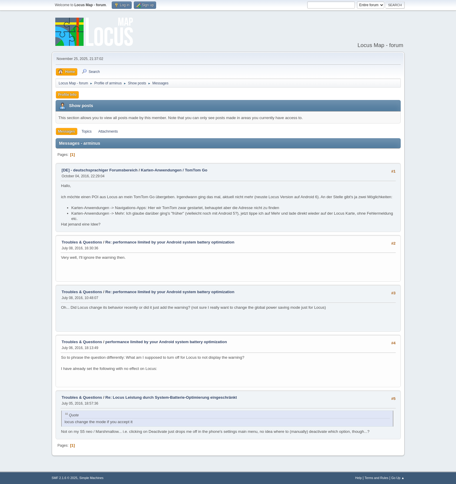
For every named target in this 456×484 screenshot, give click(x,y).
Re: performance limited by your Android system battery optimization (169, 242)
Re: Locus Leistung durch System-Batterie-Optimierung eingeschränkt (171, 397)
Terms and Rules (376, 478)
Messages (66, 131)
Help (358, 478)
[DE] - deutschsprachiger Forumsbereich (100, 170)
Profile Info (67, 95)
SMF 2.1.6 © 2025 (65, 478)
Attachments (108, 131)
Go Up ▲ (398, 478)
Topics (87, 131)
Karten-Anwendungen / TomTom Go (174, 170)
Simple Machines (91, 478)
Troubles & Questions (82, 242)
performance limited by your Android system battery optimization (166, 342)
